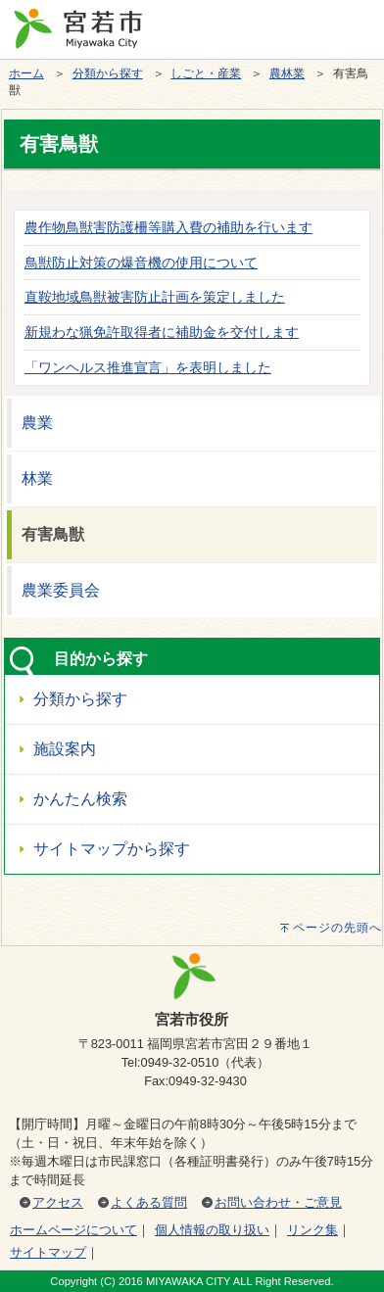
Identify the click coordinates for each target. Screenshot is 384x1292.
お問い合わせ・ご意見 (278, 1202)
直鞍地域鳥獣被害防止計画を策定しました (154, 297)
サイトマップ (48, 1252)
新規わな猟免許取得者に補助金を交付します (161, 332)
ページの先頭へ (337, 927)
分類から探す (107, 73)
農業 (37, 422)
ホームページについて (73, 1229)
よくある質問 (149, 1202)
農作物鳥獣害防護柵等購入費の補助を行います (168, 227)
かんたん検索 (80, 798)
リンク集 (312, 1229)
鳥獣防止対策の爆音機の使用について (141, 262)
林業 (37, 478)
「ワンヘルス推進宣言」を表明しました (147, 367)
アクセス (57, 1202)
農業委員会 (61, 590)
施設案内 (64, 749)
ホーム (26, 73)
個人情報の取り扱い (212, 1229)
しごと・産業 (205, 73)
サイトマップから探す (111, 848)
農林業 (287, 73)
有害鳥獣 (53, 534)
